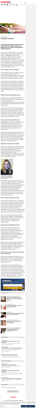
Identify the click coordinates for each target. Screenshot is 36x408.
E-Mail (4, 284)
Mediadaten (21, 400)
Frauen (2, 387)
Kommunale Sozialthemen (8, 387)
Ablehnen (23, 406)
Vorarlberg (9, 312)
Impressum (8, 400)
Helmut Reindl (10, 331)
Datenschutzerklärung (14, 400)
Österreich (14, 387)
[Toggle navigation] (25, 3)
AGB (4, 400)
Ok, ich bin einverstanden (30, 406)
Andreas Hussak (11, 307)
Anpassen (2, 406)
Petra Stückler (11, 323)
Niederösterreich (4, 377)
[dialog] (18, 405)
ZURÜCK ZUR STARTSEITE (12, 391)
